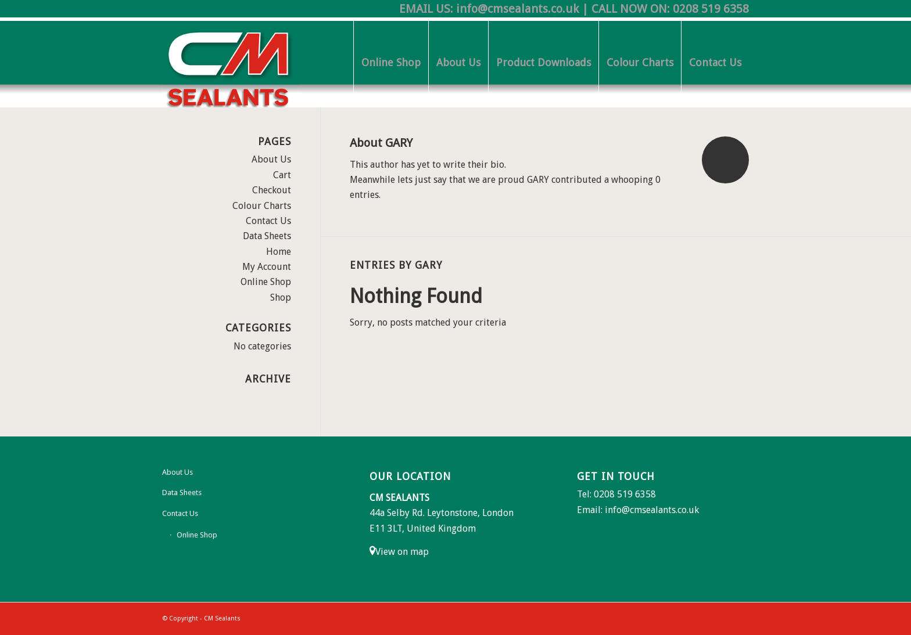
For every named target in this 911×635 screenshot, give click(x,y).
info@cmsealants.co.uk (517, 9)
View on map (402, 551)
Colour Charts (261, 205)
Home (278, 251)
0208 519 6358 (711, 9)
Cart (282, 175)
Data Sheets (267, 235)
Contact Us (268, 220)
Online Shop (266, 281)
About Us (271, 159)
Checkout (271, 190)
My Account (266, 266)
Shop (280, 297)
